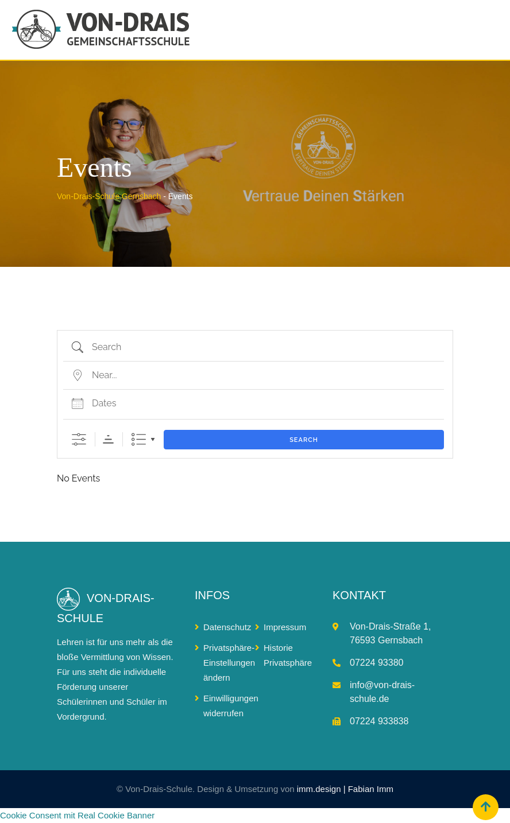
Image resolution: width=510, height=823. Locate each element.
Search (303, 440)
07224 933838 (379, 721)
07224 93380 (376, 662)
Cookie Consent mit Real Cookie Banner (77, 815)
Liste (139, 439)
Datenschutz (227, 627)
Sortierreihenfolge (108, 439)
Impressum (285, 627)
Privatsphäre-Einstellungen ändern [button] (229, 662)
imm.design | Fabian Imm (345, 789)
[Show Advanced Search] (79, 439)
